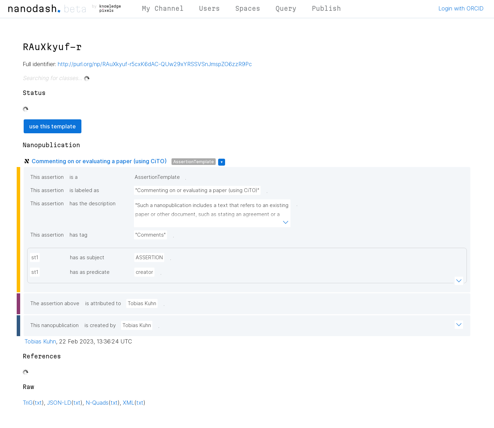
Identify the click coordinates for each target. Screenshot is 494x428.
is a (74, 177)
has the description (92, 203)
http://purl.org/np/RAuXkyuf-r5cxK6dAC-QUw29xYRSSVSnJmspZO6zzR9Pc (155, 64)
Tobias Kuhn (142, 303)
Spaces (247, 8)
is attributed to (103, 303)
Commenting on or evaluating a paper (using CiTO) (99, 161)
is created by (100, 325)
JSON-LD (59, 402)
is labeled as (84, 190)
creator (144, 272)
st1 (34, 257)
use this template (52, 126)
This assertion (47, 177)
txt (38, 402)
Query (286, 8)
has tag (78, 235)
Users (209, 8)
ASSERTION (149, 257)
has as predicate (90, 272)
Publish (326, 8)
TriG (28, 402)
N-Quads (97, 402)
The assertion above (54, 303)
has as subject (87, 257)
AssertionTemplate (193, 161)
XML (128, 402)
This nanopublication (54, 325)
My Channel (163, 8)
